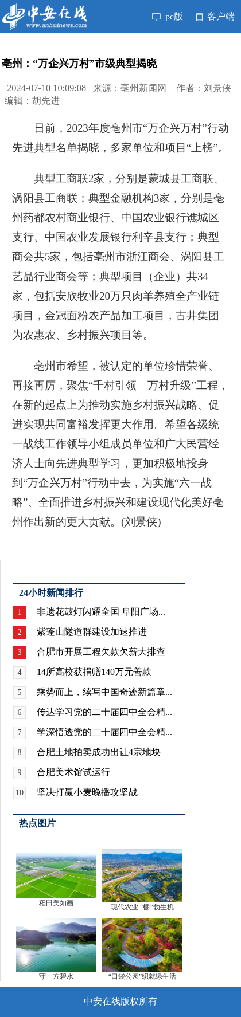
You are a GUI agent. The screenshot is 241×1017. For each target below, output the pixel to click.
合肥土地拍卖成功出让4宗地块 (99, 752)
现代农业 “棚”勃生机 (142, 907)
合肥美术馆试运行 (73, 772)
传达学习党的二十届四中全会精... (104, 712)
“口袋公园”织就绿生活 (142, 976)
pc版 (167, 16)
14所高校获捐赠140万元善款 (94, 672)
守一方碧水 (56, 976)
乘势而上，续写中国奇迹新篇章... (104, 692)
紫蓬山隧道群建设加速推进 (92, 632)
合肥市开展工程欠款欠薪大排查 (101, 652)
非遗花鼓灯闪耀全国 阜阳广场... (101, 612)
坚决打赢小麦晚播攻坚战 (87, 792)
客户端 (215, 16)
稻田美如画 (56, 903)
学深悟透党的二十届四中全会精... (104, 732)
